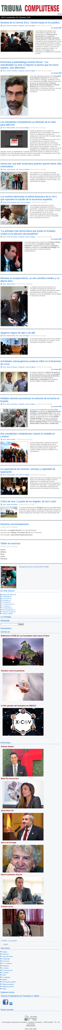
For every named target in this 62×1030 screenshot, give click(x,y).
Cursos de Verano (7, 956)
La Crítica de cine (7, 970)
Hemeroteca (6, 628)
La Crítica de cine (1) (8, 604)
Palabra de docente (8, 984)
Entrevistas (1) (6, 600)
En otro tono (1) (6, 598)
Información (31, 1026)
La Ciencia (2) (6, 602)
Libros (4, 975)
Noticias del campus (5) (9, 594)
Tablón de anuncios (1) (9, 612)
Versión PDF (57, 28)
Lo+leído (4, 941)
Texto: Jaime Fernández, (10, 504)
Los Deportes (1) (7, 608)
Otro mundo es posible (9, 982)
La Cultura (5, 972)
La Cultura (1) (6, 606)
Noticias (4, 952)
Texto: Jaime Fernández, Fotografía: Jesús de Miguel (18, 25)
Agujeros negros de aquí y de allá (17, 332)
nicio (60, 14)
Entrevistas (5, 742)
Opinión (4, 979)
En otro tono (6, 961)
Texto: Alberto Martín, (9, 284)
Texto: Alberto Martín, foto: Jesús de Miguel (15, 128)
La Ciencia (5, 968)
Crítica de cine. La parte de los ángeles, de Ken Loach (28, 501)
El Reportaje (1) (7, 596)
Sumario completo (7, 613)
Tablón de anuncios (10, 543)
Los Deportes (6, 977)
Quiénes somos (7, 992)
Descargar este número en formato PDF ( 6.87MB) (34, 567)
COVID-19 (5, 632)
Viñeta (4, 989)
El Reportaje (6, 959)
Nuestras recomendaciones (14, 524)
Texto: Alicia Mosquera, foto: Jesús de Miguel (16, 202)
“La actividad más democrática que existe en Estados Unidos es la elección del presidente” (27, 232)
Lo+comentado (12, 941)
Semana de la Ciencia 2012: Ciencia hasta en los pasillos (29, 22)
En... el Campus (7, 963)
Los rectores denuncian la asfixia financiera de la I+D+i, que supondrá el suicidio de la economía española (28, 198)
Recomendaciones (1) (8, 610)
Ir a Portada (6, 617)
